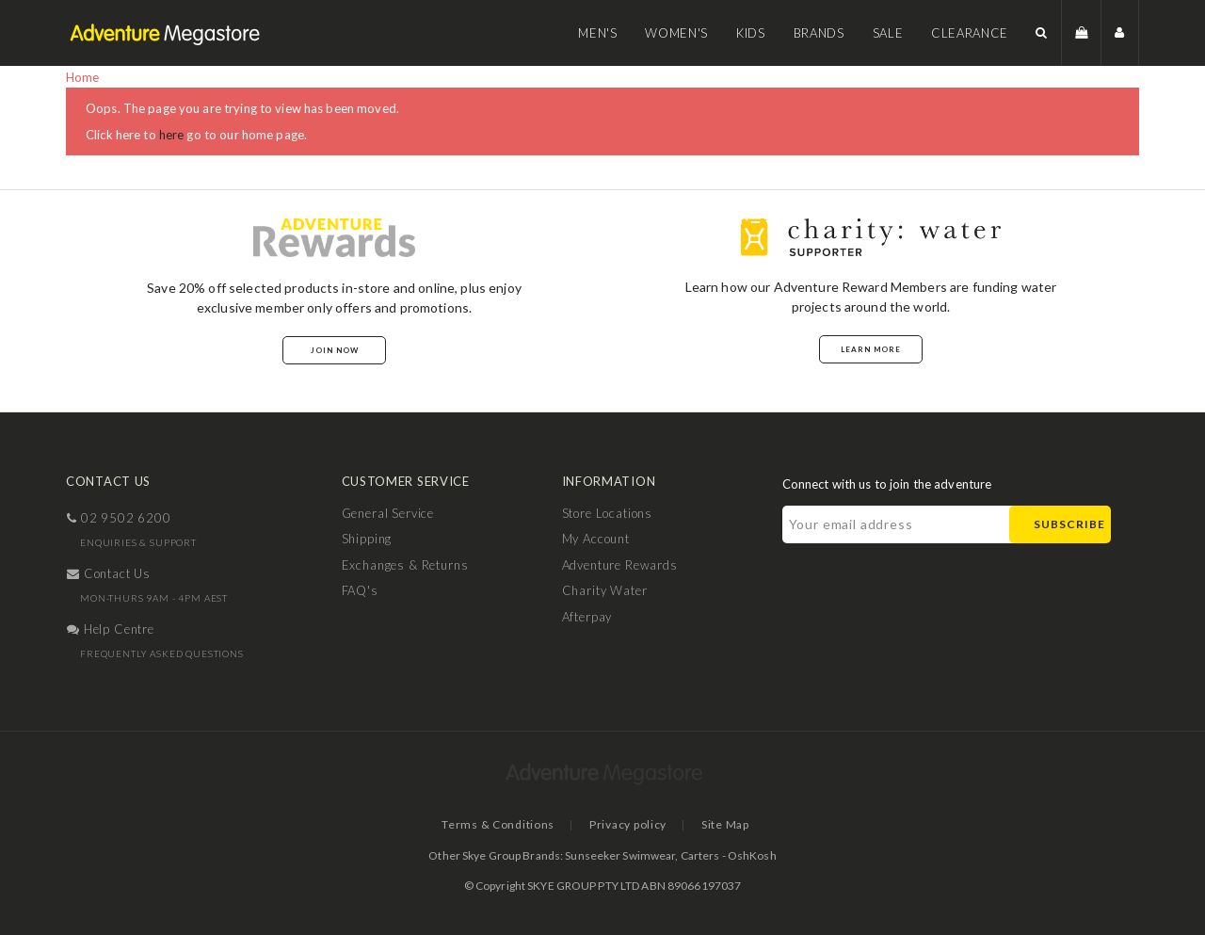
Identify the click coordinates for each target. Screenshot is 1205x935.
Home (83, 77)
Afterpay (587, 616)
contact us (109, 573)
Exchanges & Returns (405, 564)
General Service (388, 513)
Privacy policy (628, 824)
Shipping (367, 538)
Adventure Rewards (620, 564)
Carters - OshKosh (729, 855)
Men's (597, 32)
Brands (819, 32)
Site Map (725, 824)
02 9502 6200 (119, 517)
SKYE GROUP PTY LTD (583, 886)
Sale (888, 32)
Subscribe (1069, 524)
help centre (110, 629)
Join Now (335, 350)
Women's (676, 32)
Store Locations (607, 513)
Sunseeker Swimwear (620, 855)
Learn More (871, 349)
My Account (596, 538)
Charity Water (605, 590)
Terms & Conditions (498, 824)
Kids (750, 32)
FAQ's (360, 590)
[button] (1041, 32)
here (172, 134)
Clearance (969, 32)
